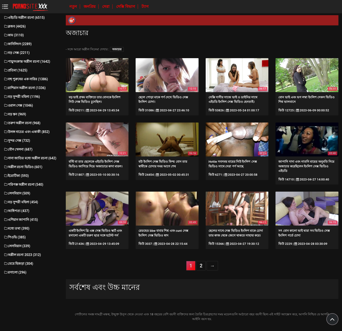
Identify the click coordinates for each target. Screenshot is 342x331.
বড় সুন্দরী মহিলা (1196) (22, 97)
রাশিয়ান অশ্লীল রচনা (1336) (25, 88)
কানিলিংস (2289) (18, 44)
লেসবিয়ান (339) (17, 246)
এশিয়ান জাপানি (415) (21, 220)
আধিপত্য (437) (16, 211)
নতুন (73, 6)
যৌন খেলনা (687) (18, 149)
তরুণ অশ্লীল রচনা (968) (22, 123)
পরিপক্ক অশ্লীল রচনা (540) (23, 184)
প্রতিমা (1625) (15, 70)
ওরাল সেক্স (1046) (18, 105)
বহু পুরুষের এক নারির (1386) (26, 79)
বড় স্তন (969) (15, 114)
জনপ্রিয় (90, 6)
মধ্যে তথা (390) (16, 228)
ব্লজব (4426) (15, 26)
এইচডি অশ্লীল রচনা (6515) (24, 17)
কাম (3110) (14, 35)
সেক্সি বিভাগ (126, 6)
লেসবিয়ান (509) (17, 193)
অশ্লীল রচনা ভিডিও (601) (23, 167)
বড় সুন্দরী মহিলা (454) (21, 202)
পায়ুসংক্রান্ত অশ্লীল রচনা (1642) (27, 61)
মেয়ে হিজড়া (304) (18, 263)
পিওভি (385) (15, 237)
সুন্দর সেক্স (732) (17, 140)
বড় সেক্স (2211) (17, 53)
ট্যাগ (145, 6)
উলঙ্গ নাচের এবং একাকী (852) (27, 132)
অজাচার (117, 49)
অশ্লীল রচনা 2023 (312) (22, 255)
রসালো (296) (15, 272)
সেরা (106, 6)
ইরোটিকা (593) (16, 176)
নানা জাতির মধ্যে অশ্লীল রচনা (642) (30, 158)
